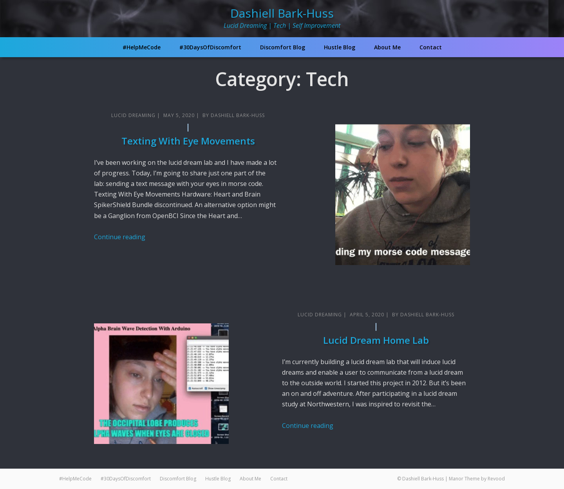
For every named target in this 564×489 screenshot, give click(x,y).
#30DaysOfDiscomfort (210, 47)
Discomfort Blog (282, 47)
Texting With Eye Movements (188, 140)
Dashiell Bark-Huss (282, 13)
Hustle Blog (339, 47)
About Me (387, 47)
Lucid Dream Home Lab (376, 340)
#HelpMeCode (142, 47)
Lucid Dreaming (133, 115)
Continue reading (119, 237)
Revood (496, 478)
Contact (430, 47)
